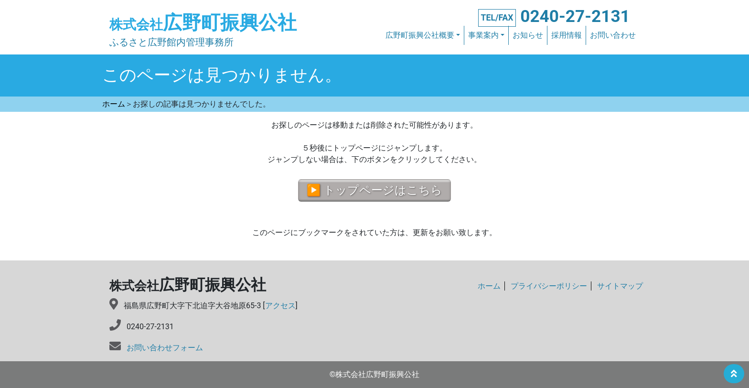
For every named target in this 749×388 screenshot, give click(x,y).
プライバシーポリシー (549, 286)
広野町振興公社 (203, 22)
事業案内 (483, 35)
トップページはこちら (382, 190)
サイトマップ (620, 286)
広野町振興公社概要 (419, 35)
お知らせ (528, 35)
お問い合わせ (613, 35)
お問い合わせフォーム (165, 347)
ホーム (489, 286)
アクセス (280, 305)
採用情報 (566, 35)
